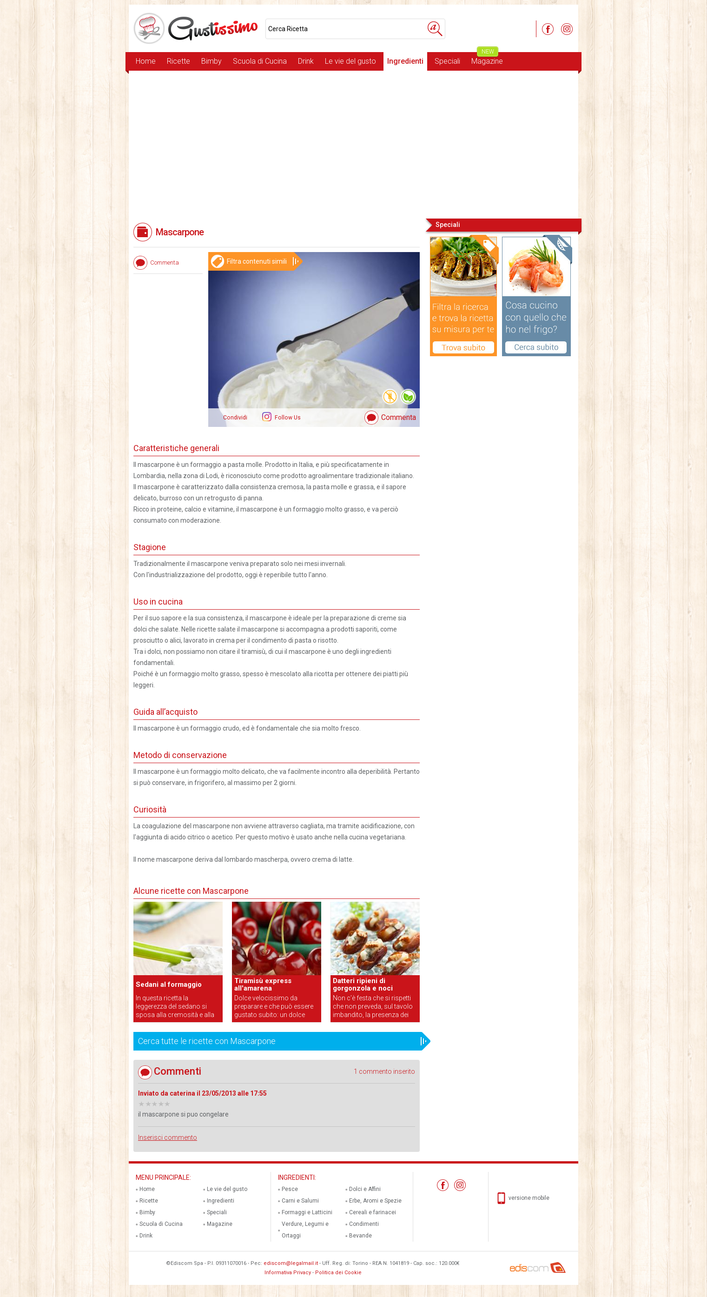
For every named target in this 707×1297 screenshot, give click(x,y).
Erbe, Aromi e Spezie (375, 1200)
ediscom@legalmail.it (291, 1263)
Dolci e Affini (365, 1189)
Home (146, 61)
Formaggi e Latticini (307, 1212)
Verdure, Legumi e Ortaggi (305, 1230)
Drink (306, 61)
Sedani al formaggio (169, 984)
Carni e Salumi (300, 1200)
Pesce (290, 1189)
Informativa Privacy (287, 1273)
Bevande (360, 1235)
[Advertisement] (353, 144)
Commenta (398, 417)
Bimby (211, 61)
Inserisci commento (167, 1137)
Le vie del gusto (350, 61)
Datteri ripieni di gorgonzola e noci (363, 984)
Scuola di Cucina (260, 61)
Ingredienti (405, 61)
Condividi (235, 417)
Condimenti (364, 1224)
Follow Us (287, 417)
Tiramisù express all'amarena (262, 984)
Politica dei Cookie (338, 1273)
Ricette (178, 61)
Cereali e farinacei (372, 1212)
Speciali (447, 61)
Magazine (487, 59)
